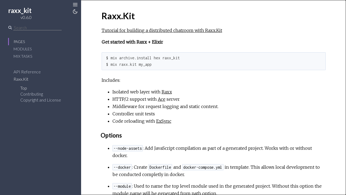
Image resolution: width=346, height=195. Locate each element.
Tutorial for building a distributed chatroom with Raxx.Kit (162, 30)
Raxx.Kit (21, 79)
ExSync (163, 121)
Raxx (167, 92)
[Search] (37, 27)
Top (23, 87)
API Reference (27, 71)
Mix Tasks (23, 56)
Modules (23, 49)
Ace (161, 99)
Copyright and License (40, 99)
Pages (19, 41)
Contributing (31, 93)
